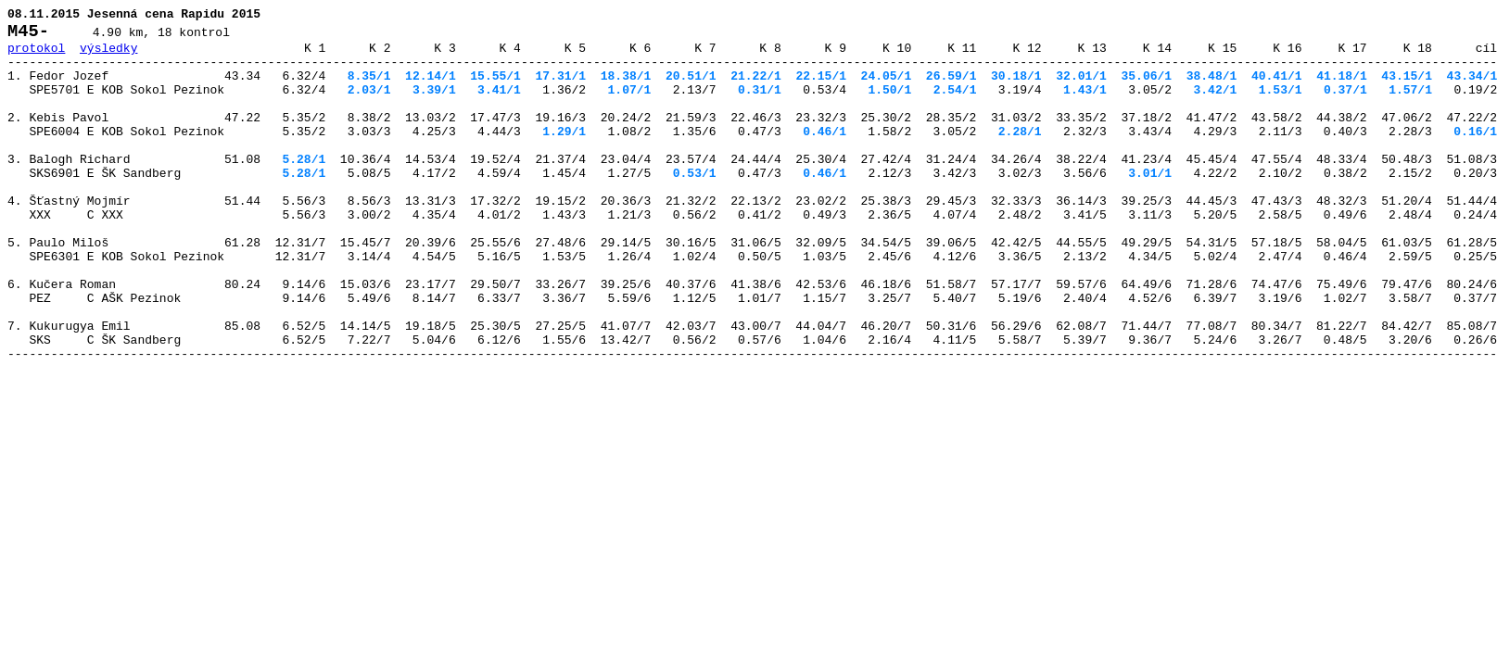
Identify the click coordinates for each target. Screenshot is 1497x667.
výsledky (108, 55)
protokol (36, 55)
